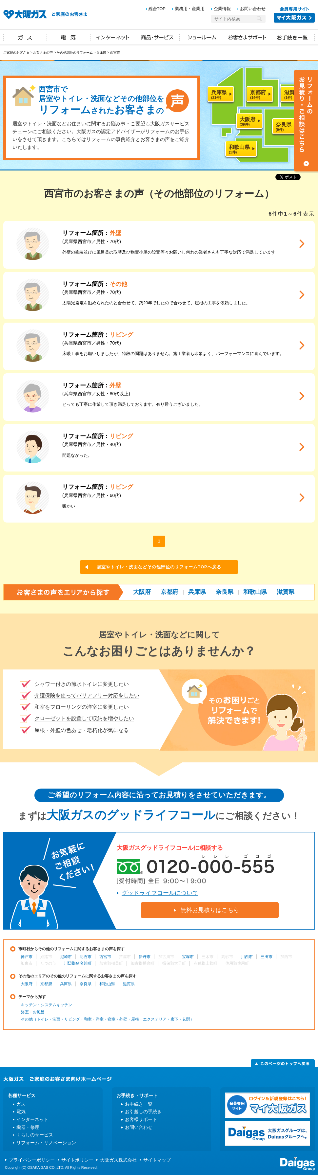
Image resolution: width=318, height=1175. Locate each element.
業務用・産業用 (190, 8)
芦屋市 (125, 956)
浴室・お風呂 (33, 1012)
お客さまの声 (43, 52)
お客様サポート (141, 1119)
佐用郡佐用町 (237, 963)
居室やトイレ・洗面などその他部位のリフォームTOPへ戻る (159, 566)
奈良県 (224, 592)
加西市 (286, 956)
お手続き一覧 (292, 37)
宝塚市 (188, 956)
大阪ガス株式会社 (118, 1160)
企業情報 (222, 8)
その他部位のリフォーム (75, 52)
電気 (68, 37)
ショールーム (202, 37)
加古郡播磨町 (142, 963)
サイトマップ (157, 1160)
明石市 (85, 956)
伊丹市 (144, 956)
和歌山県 (255, 592)
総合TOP (157, 8)
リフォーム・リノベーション (46, 1142)
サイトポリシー (77, 1160)
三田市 (266, 956)
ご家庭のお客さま (16, 52)
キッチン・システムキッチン (46, 1005)
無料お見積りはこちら (209, 910)
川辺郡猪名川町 (77, 963)
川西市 (247, 956)
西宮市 (105, 956)
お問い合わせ (253, 8)
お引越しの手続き (143, 1111)
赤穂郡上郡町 (205, 963)
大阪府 (142, 592)
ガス (25, 37)
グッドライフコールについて (160, 893)
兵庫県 (101, 52)
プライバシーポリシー (32, 1160)
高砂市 (227, 956)
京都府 (169, 592)
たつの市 (48, 963)
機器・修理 (27, 1127)
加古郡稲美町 (111, 963)
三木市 (207, 956)
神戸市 (26, 956)
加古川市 (166, 956)
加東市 (26, 963)
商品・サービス (157, 37)
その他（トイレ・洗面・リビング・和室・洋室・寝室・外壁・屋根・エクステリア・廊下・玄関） (107, 1019)
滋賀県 (285, 592)
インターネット (112, 37)
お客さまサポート (247, 37)
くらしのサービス (34, 1134)
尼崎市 (66, 956)
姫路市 (46, 956)
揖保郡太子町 (174, 963)
